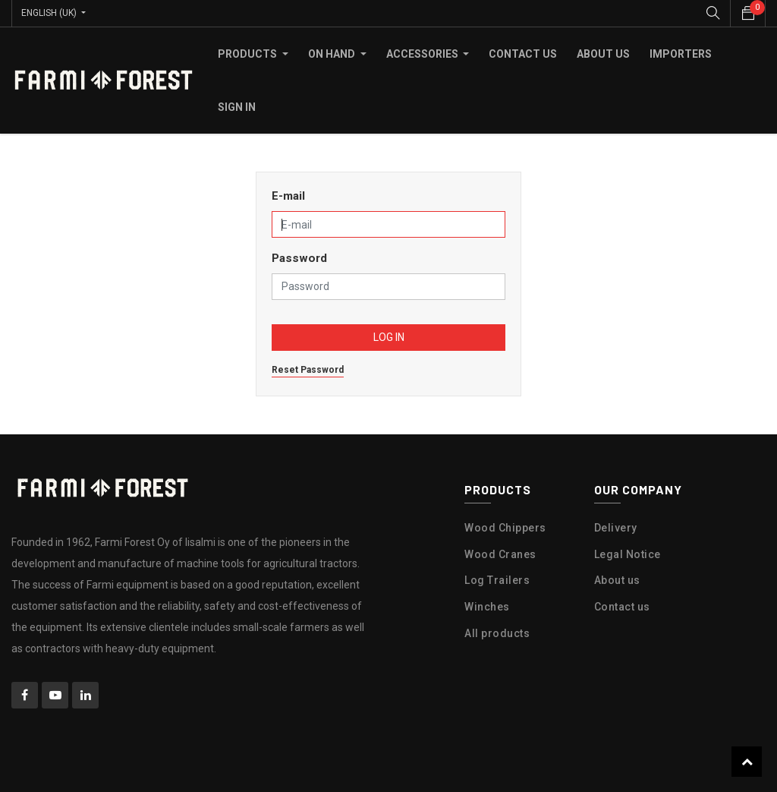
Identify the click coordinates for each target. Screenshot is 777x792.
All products (497, 633)
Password (299, 258)
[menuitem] (523, 53)
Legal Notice (627, 553)
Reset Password (308, 369)
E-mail (288, 196)
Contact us (622, 607)
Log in (388, 337)
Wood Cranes (500, 553)
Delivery (615, 528)
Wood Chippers (505, 528)
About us (617, 580)
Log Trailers (497, 580)
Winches (487, 607)
